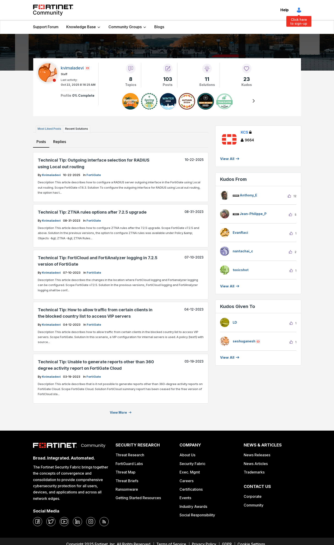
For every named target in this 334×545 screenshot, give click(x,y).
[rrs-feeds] (104, 521)
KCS (246, 132)
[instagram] (90, 521)
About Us (187, 454)
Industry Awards (193, 506)
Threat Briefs (127, 480)
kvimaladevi (51, 174)
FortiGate (93, 174)
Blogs (159, 27)
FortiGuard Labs (129, 463)
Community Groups (125, 27)
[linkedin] (77, 521)
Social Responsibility (197, 514)
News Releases (257, 454)
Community (253, 505)
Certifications (191, 489)
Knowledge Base (81, 27)
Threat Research (130, 454)
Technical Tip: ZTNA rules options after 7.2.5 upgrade (92, 211)
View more (118, 412)
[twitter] (50, 521)
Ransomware (127, 489)
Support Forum (45, 27)
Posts (41, 141)
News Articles (256, 463)
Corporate (253, 496)
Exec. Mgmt (189, 472)
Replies (59, 141)
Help (284, 10)
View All (227, 159)
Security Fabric (192, 463)
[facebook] (37, 521)
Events (185, 497)
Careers (186, 480)
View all (227, 286)
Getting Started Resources (138, 497)
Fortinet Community (53, 10)
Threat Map (125, 472)
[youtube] (64, 521)
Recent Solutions (76, 128)
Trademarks (254, 472)
